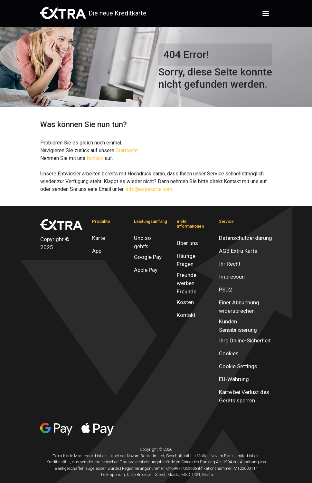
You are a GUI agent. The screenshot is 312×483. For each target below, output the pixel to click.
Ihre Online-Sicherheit (245, 340)
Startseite (127, 150)
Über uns (187, 243)
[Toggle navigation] (265, 13)
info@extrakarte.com (149, 189)
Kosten (185, 302)
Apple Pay (145, 270)
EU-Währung (234, 379)
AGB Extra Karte (238, 251)
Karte (98, 238)
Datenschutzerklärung (245, 238)
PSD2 (225, 289)
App (96, 251)
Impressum (233, 276)
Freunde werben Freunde (186, 283)
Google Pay (148, 257)
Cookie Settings (238, 366)
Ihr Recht (230, 264)
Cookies (229, 353)
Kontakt (95, 158)
